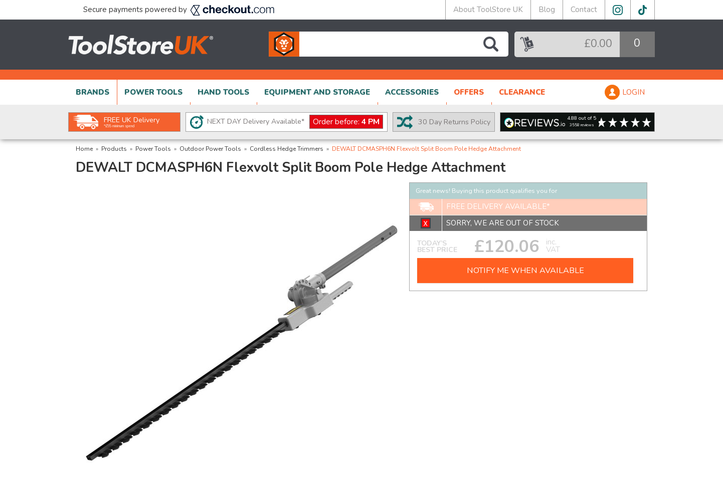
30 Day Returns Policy (454, 122)
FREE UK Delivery (131, 121)
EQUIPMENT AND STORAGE (317, 92)
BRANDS (92, 92)
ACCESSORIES (412, 92)
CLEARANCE (522, 92)
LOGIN (633, 92)
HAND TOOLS (223, 92)
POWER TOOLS (153, 92)
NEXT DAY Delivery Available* (295, 122)
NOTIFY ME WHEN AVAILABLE (525, 270)
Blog (546, 10)
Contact (584, 10)
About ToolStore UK (488, 10)
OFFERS (469, 92)
